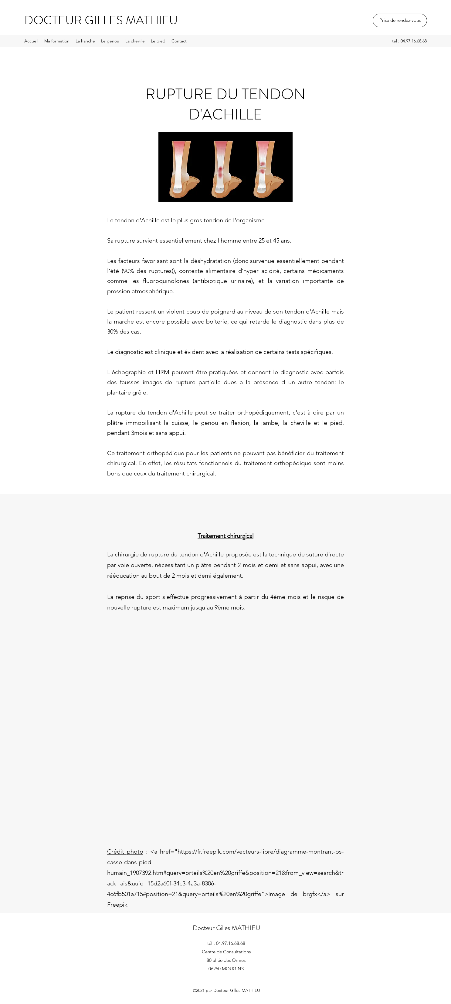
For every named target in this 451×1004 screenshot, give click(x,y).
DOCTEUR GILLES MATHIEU (101, 20)
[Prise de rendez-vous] (400, 20)
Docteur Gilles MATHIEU (226, 927)
